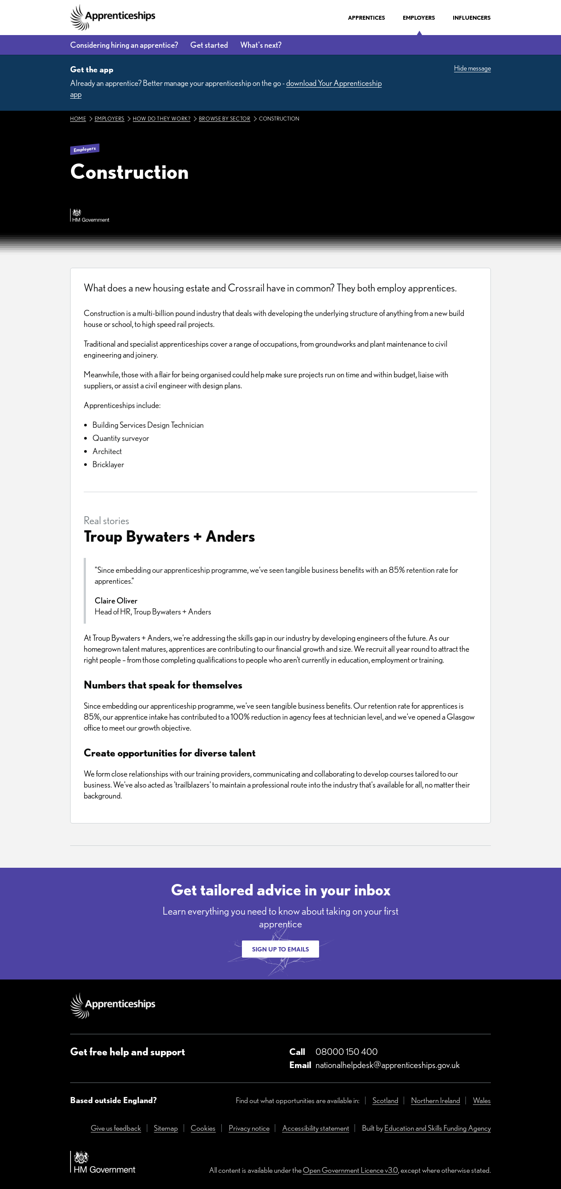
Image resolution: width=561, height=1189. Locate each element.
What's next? (260, 45)
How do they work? (161, 118)
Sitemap (166, 1127)
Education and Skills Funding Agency (437, 1127)
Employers (419, 17)
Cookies (203, 1127)
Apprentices (366, 17)
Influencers (472, 17)
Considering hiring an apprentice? (124, 45)
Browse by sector (225, 118)
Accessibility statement (315, 1127)
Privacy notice (249, 1127)
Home (78, 118)
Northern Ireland (435, 1100)
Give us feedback (116, 1127)
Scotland (385, 1100)
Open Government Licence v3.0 (350, 1170)
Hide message (472, 68)
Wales (482, 1100)
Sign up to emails (280, 949)
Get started (209, 45)
